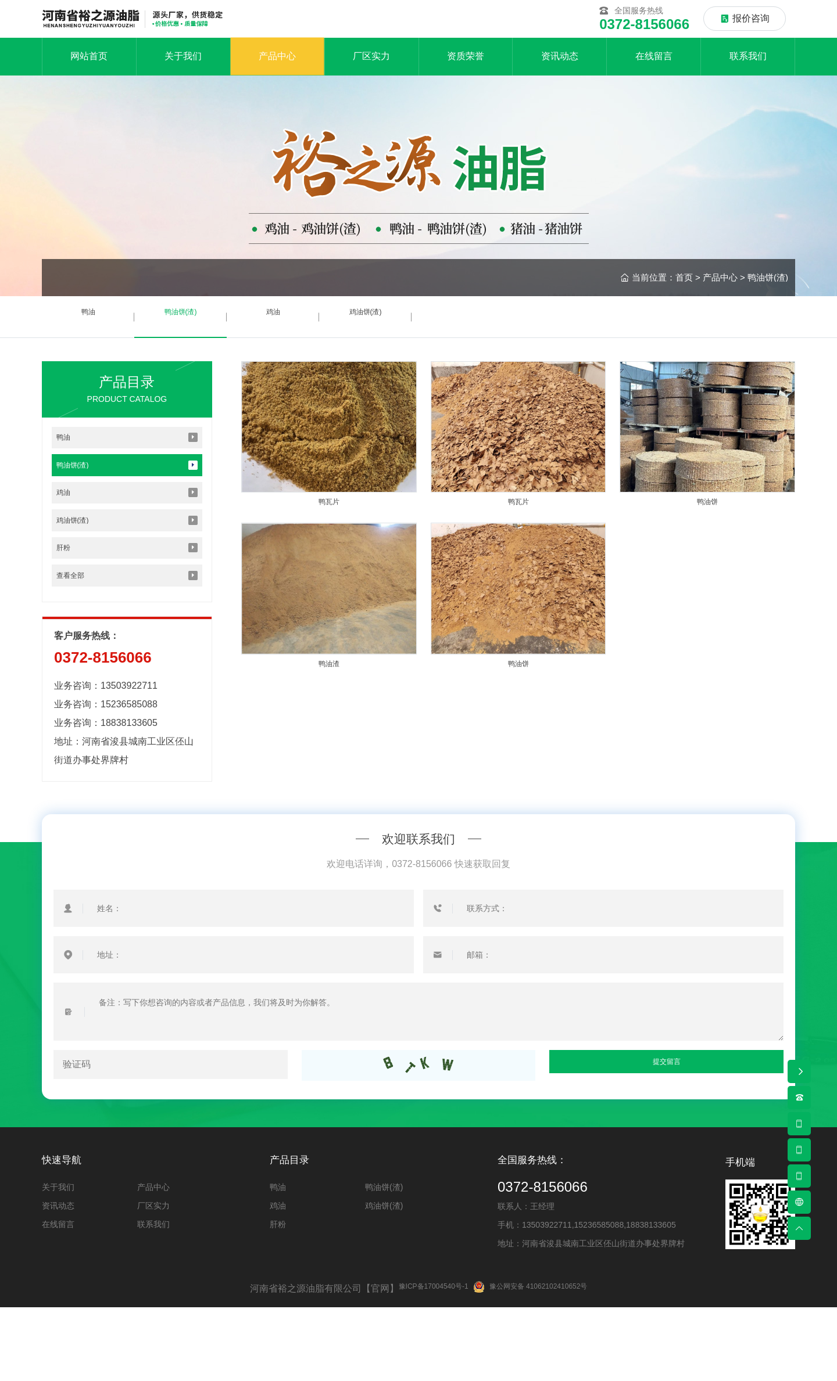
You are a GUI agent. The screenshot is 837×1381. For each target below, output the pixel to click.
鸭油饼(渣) (767, 304)
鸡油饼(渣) (384, 1280)
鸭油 (278, 1261)
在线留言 (58, 1298)
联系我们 (153, 1298)
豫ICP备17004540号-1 (416, 1362)
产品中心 (720, 304)
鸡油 (278, 1280)
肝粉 (278, 1298)
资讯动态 (58, 1280)
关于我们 (58, 1261)
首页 (684, 304)
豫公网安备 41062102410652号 (542, 1363)
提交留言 (666, 1139)
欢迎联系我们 (418, 910)
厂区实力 (153, 1280)
